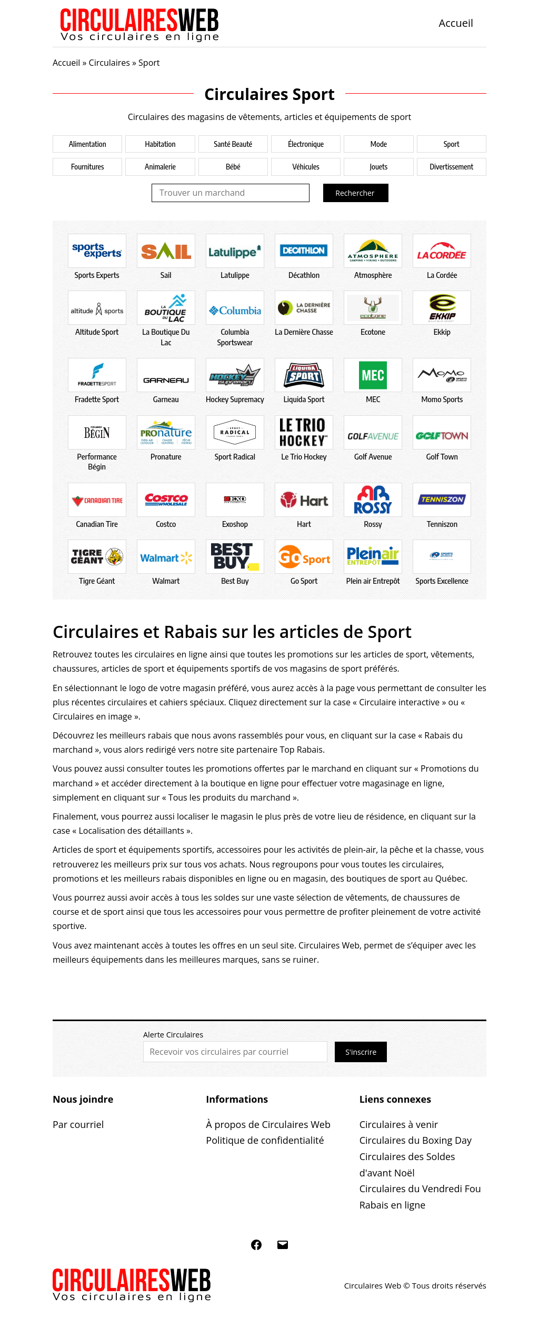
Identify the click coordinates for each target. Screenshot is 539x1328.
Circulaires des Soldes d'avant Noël (407, 1164)
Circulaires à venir (399, 1124)
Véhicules (306, 166)
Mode (379, 143)
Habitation (160, 143)
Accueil (456, 23)
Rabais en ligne (393, 1205)
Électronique (306, 143)
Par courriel (78, 1124)
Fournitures (87, 166)
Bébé (233, 166)
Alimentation (87, 143)
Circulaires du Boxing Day (416, 1140)
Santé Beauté (233, 143)
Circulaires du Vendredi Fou (420, 1188)
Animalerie (160, 166)
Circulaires (109, 62)
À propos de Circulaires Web (268, 1124)
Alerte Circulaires (173, 1035)
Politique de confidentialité (265, 1140)
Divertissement (451, 166)
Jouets (378, 166)
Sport (452, 143)
